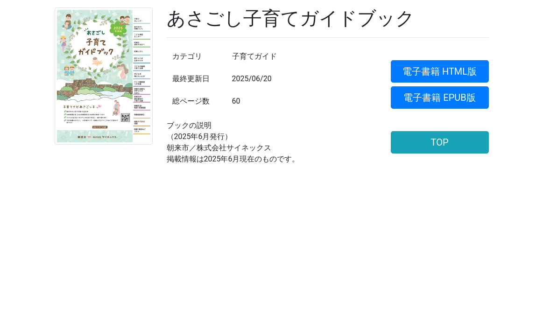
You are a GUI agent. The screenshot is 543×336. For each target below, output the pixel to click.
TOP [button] (439, 142)
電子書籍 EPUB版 (439, 97)
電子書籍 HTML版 (439, 71)
